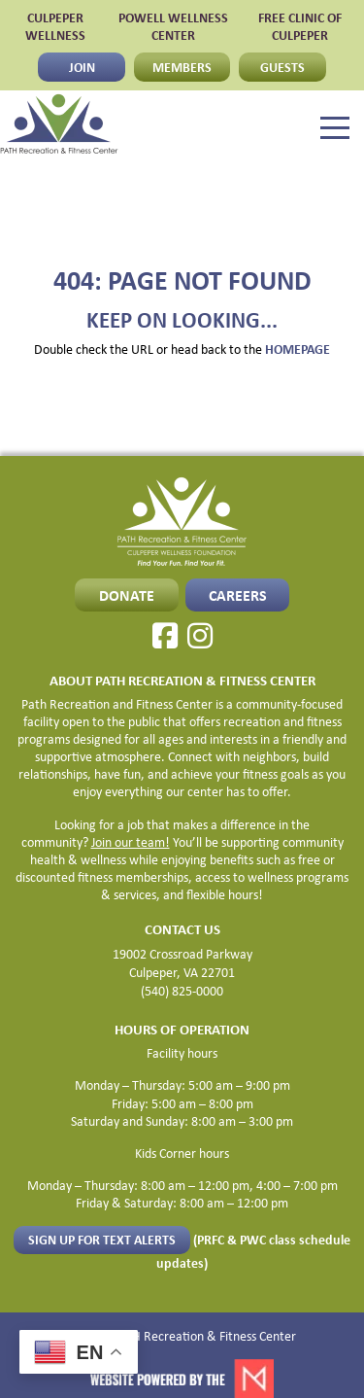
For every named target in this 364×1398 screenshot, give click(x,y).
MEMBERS (182, 66)
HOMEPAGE (297, 348)
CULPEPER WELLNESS (55, 26)
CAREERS (238, 595)
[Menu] (334, 128)
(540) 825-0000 (182, 990)
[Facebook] (165, 635)
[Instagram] (200, 635)
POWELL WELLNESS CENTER (173, 26)
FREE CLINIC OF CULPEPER (300, 26)
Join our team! (130, 842)
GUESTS (282, 66)
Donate (126, 595)
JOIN (82, 66)
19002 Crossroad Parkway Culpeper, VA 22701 (182, 963)
